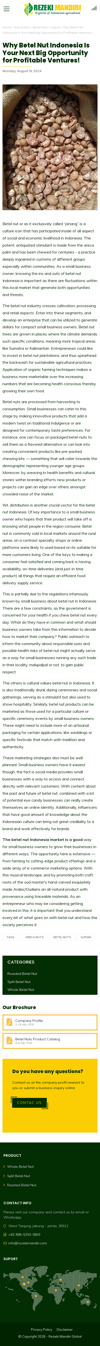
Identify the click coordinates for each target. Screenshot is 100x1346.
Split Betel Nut (18, 982)
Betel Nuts (40, 27)
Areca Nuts (22, 27)
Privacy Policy (41, 1329)
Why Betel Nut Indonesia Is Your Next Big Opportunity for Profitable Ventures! (46, 53)
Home (6, 27)
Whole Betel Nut (20, 989)
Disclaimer (65, 1329)
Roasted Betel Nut (22, 973)
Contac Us (29, 1102)
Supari (55, 27)
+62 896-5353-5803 (24, 1234)
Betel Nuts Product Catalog (37, 1039)
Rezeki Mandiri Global (65, 1336)
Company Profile (29, 1020)
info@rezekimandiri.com (27, 1243)
